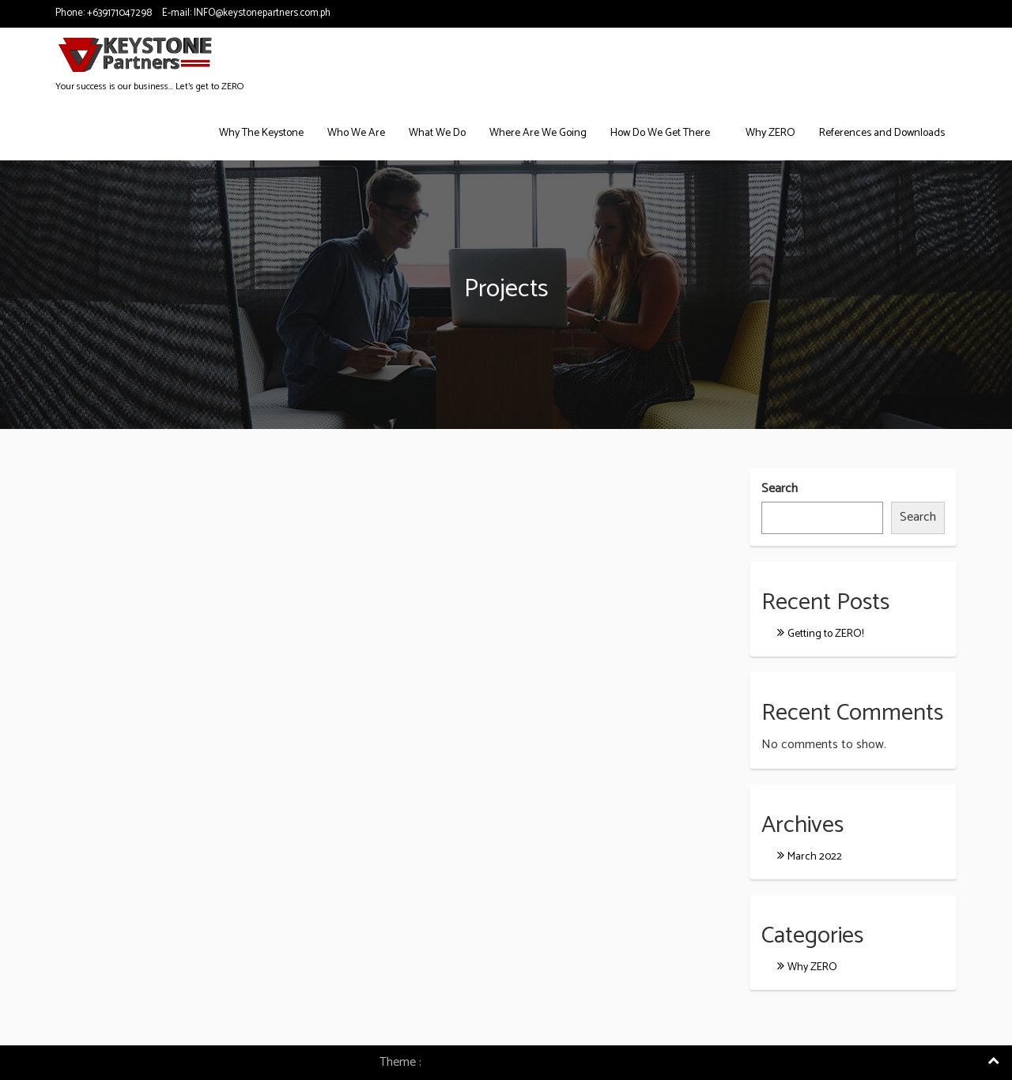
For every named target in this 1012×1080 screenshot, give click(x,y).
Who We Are (356, 133)
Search (779, 489)
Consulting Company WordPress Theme (529, 1062)
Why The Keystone (261, 133)
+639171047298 (119, 13)
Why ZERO (770, 133)
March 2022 (814, 857)
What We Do (437, 133)
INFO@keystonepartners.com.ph (262, 13)
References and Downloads (882, 133)
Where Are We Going (538, 133)
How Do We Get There (660, 133)
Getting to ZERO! (825, 634)
